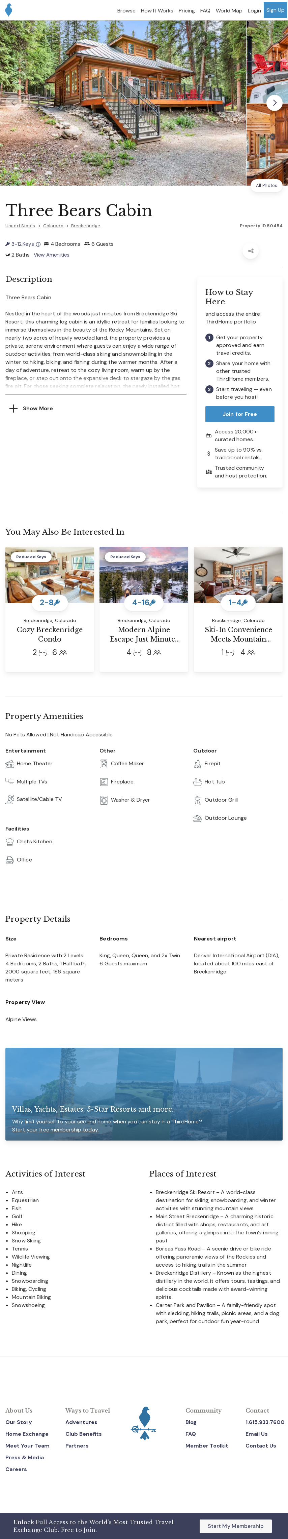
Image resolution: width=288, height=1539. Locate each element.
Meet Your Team (27, 1445)
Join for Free (240, 414)
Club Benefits (83, 1433)
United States (20, 226)
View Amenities (52, 254)
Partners (77, 1445)
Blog (191, 1422)
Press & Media (24, 1457)
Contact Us (261, 1445)
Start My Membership (236, 1526)
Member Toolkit (206, 1445)
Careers (16, 1469)
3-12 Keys (22, 243)
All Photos (266, 185)
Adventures (81, 1422)
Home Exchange (27, 1433)
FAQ (190, 1433)
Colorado (53, 226)
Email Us (257, 1433)
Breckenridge (85, 226)
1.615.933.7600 (265, 1422)
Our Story (18, 1422)
